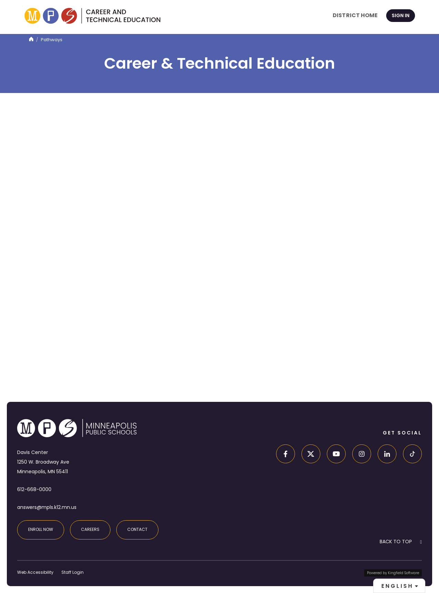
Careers (90, 529)
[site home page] (92, 16)
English (397, 586)
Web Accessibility (35, 572)
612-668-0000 (34, 489)
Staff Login (72, 572)
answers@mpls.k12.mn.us (46, 507)
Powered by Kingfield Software (393, 572)
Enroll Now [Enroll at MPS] (40, 529)
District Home (355, 15)
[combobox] (399, 586)
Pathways (51, 39)
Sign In (401, 15)
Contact (137, 529)
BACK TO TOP (396, 541)
